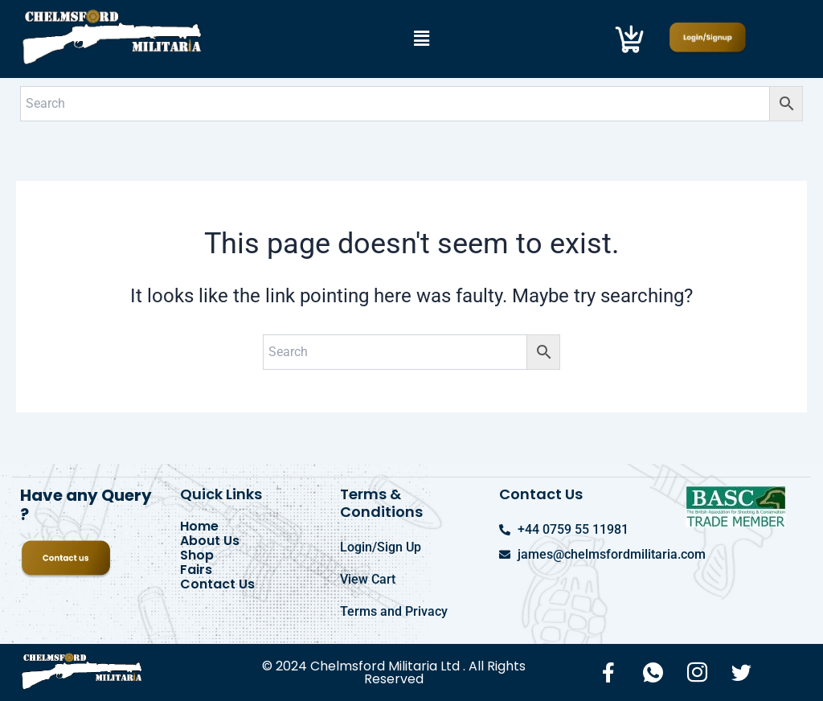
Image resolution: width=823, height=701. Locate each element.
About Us (210, 541)
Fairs (196, 570)
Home (199, 526)
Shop (197, 555)
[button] (421, 38)
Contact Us (217, 584)
